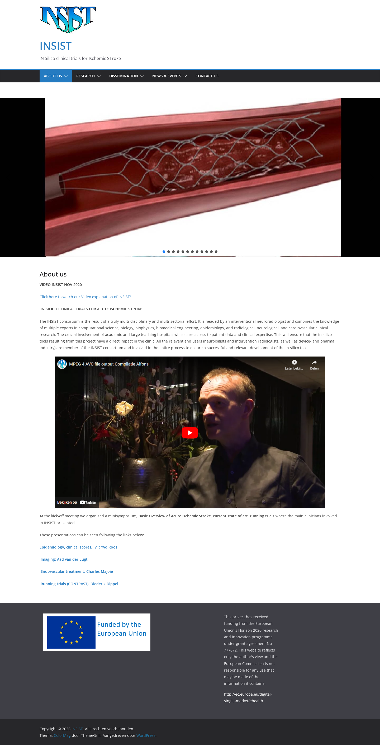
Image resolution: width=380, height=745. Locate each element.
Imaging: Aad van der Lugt (64, 559)
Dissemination (123, 75)
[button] (65, 76)
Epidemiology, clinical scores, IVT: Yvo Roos (78, 547)
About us (53, 75)
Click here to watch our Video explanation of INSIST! (85, 296)
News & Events (166, 75)
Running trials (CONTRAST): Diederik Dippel (79, 583)
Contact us (207, 75)
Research (85, 75)
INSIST (56, 45)
